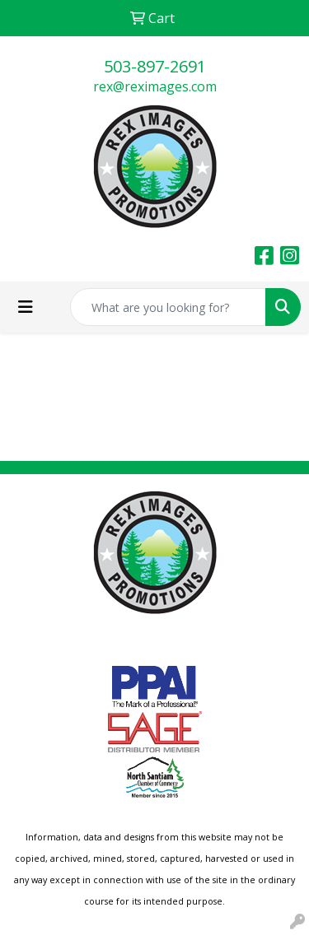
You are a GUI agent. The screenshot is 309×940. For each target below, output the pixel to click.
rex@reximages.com (155, 86)
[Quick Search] (168, 307)
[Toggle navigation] (25, 307)
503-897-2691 (155, 66)
